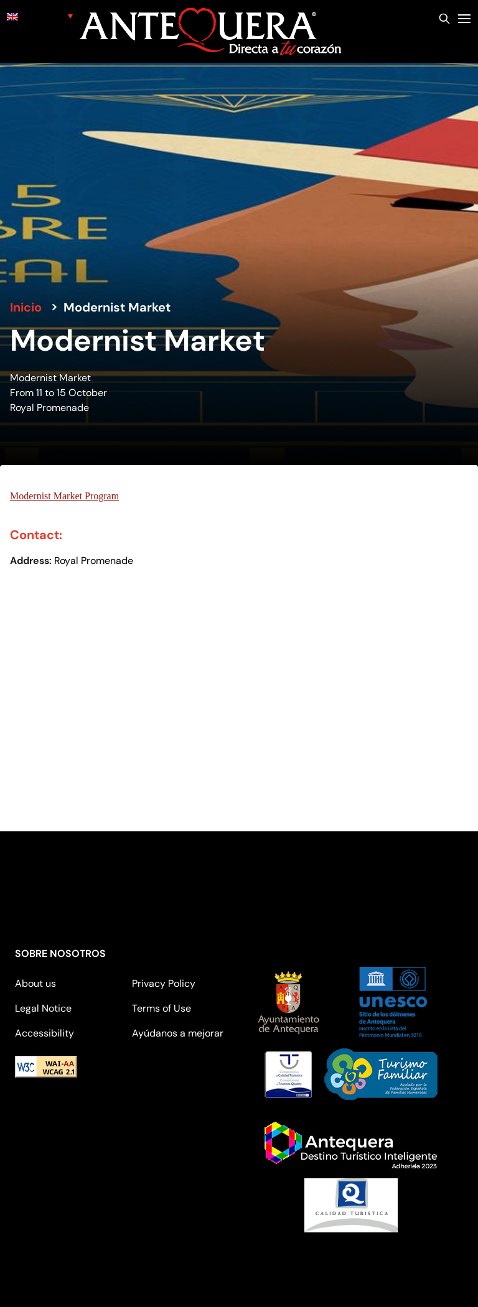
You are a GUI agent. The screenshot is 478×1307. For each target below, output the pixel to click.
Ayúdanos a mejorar (177, 1033)
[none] (40, 15)
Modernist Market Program (64, 496)
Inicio (26, 307)
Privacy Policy (163, 983)
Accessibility (44, 1033)
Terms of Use (161, 1008)
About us (35, 983)
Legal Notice (43, 1008)
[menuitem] (40, 15)
